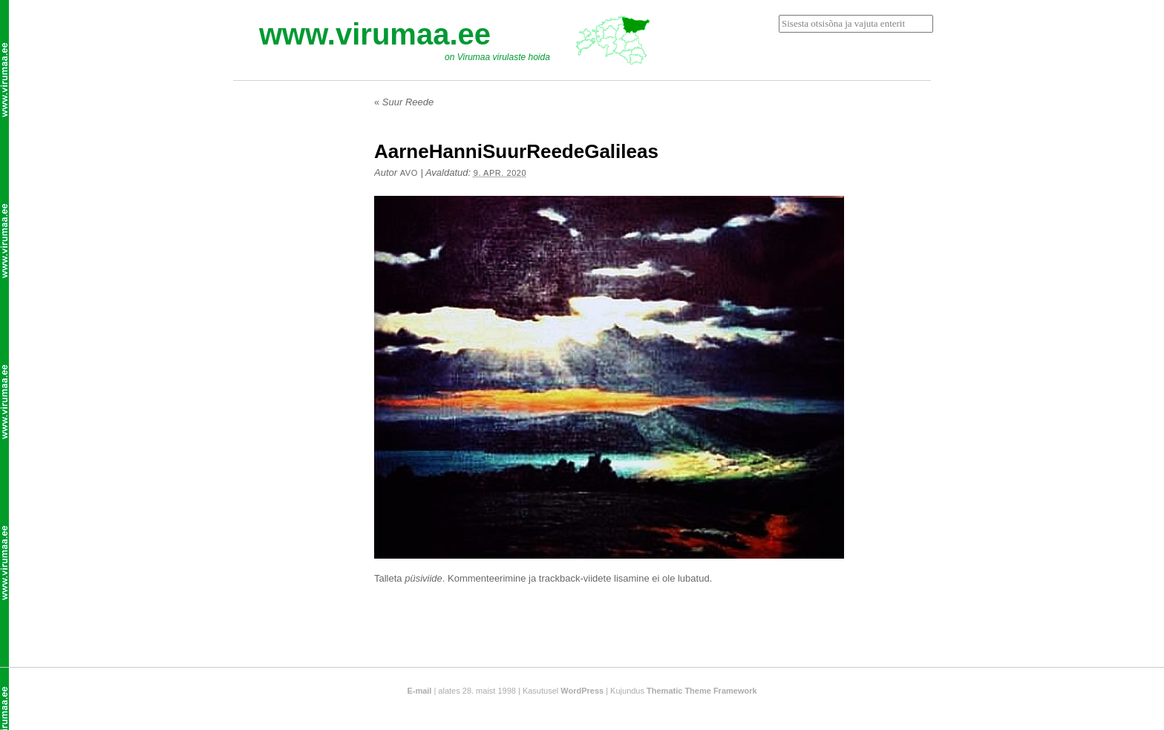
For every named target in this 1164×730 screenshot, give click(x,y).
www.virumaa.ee (375, 34)
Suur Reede (404, 102)
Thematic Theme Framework (702, 690)
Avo (409, 172)
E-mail (419, 690)
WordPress (582, 690)
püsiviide (423, 578)
